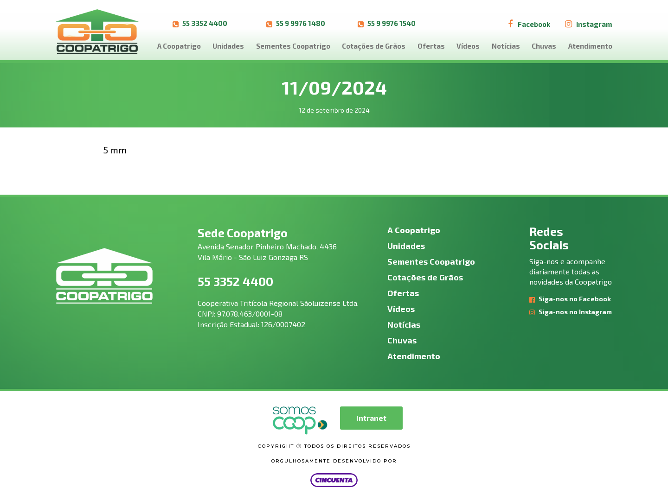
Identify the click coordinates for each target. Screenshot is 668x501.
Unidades (228, 46)
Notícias (506, 46)
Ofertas (431, 46)
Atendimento (590, 46)
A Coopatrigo (179, 46)
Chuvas (544, 46)
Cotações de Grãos (373, 46)
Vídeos (468, 46)
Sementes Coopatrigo (293, 46)
